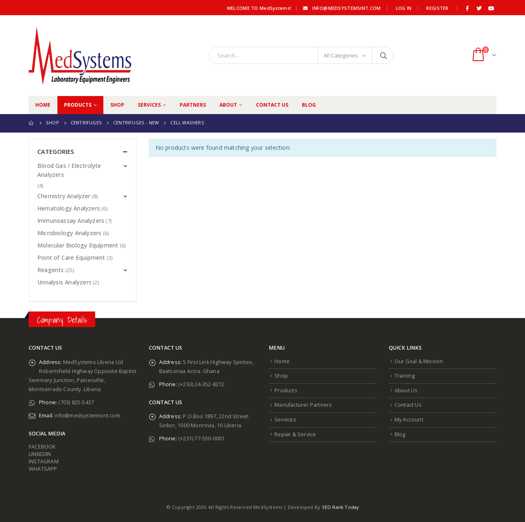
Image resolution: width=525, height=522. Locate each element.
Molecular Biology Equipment (77, 245)
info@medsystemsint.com (341, 8)
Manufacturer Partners (303, 404)
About (228, 104)
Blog (309, 104)
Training (405, 375)
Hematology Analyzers (68, 208)
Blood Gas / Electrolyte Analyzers (69, 170)
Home (42, 104)
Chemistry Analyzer (64, 196)
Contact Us (272, 104)
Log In (404, 8)
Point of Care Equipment (71, 257)
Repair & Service (295, 434)
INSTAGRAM (44, 461)
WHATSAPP (43, 468)
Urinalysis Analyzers (64, 282)
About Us (406, 390)
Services (149, 104)
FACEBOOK (42, 446)
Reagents (50, 270)
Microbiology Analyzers (69, 233)
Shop (117, 104)
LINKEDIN (40, 454)
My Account (409, 419)
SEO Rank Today (340, 507)
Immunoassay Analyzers (70, 220)
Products (77, 104)
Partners (193, 104)
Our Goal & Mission (419, 361)
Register (437, 8)
